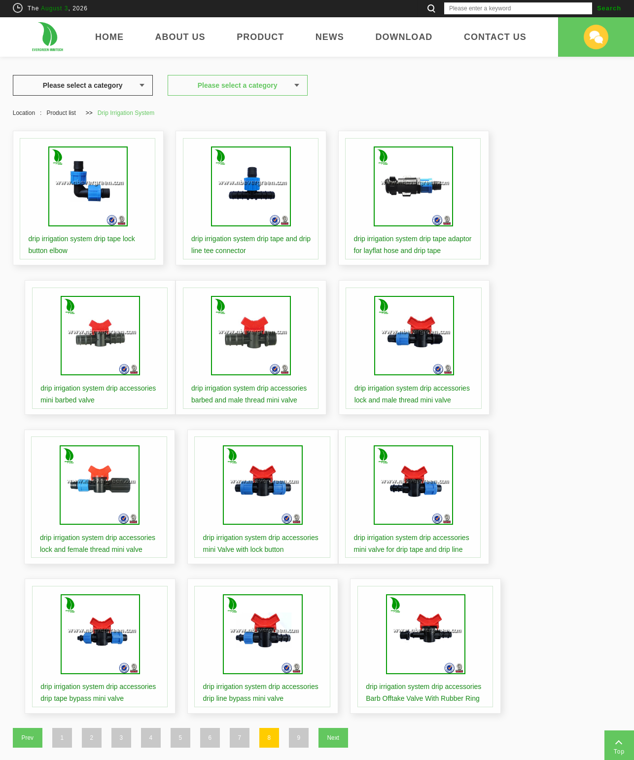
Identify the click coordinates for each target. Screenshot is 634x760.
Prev (27, 572)
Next (333, 572)
